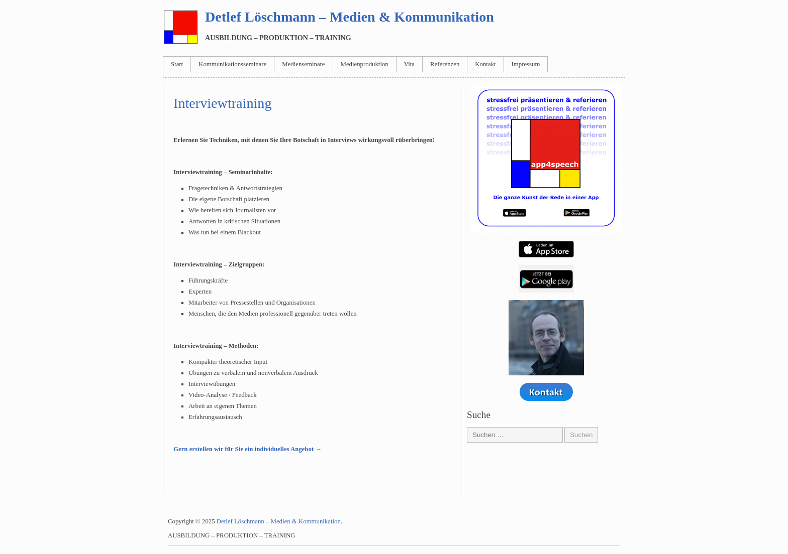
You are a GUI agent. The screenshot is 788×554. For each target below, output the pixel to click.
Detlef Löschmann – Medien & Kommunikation (349, 17)
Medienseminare (303, 64)
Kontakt (485, 64)
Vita (409, 64)
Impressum (526, 64)
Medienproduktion (364, 64)
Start (177, 64)
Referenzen (444, 64)
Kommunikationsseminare (232, 64)
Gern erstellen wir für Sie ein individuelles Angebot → (247, 449)
